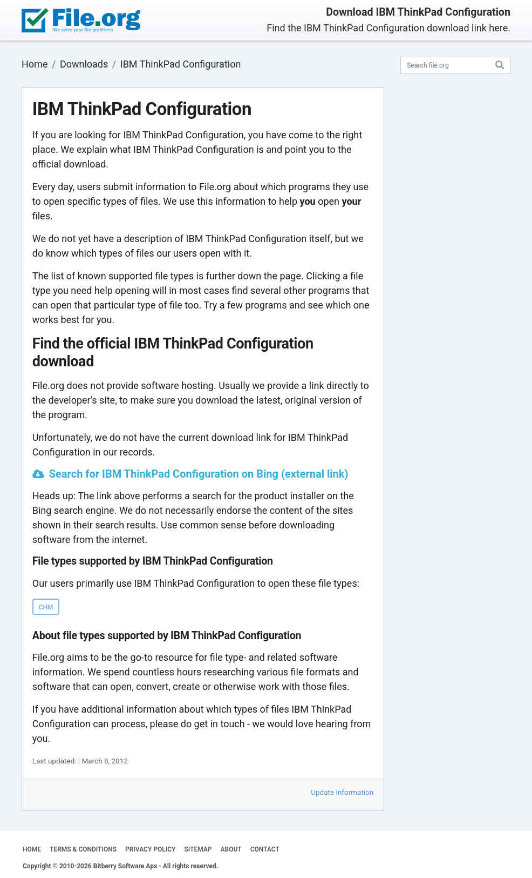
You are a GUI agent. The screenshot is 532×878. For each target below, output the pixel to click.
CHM (46, 607)
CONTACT (264, 849)
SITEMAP (198, 849)
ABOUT (231, 849)
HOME (32, 849)
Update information (342, 792)
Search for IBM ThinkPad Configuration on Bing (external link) (199, 473)
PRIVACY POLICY (150, 849)
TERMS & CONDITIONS (83, 849)
